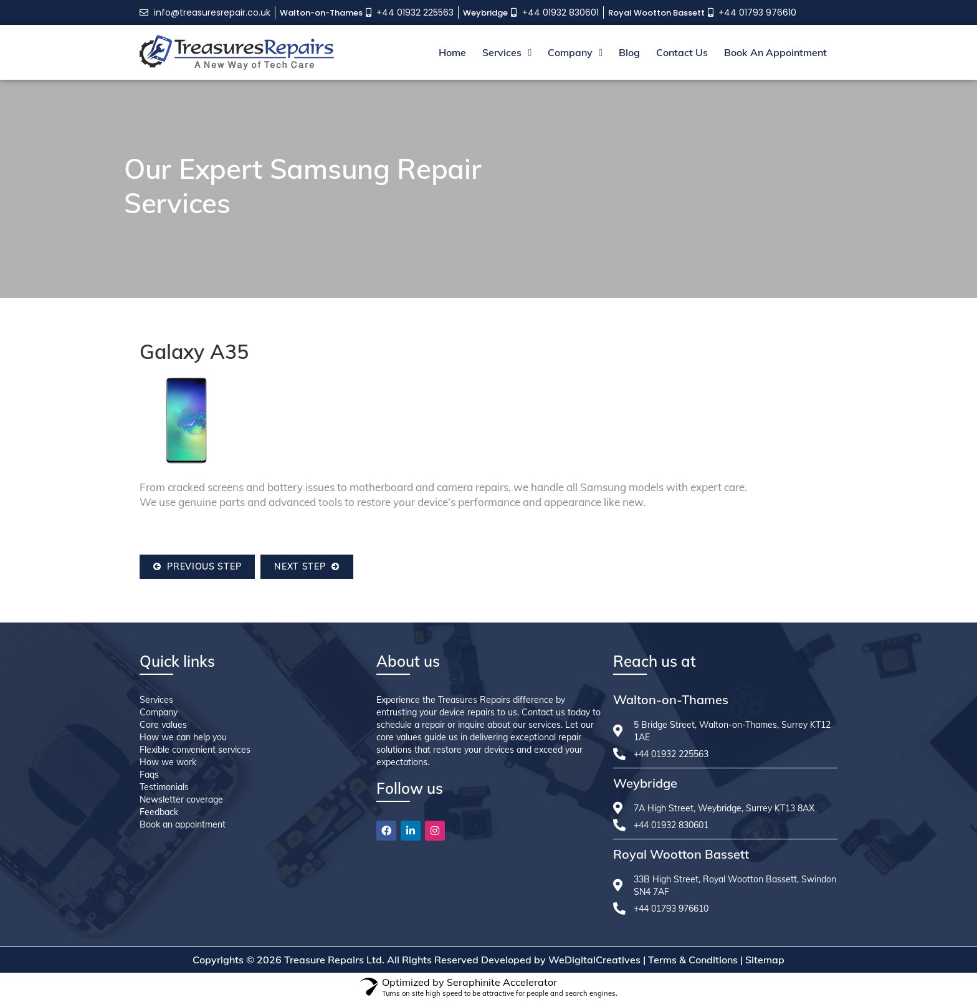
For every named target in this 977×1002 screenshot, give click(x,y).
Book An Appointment (775, 52)
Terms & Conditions (693, 959)
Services (506, 52)
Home (452, 52)
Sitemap (764, 959)
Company (575, 52)
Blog (629, 52)
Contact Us (682, 52)
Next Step (306, 566)
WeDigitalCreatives (594, 959)
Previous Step (197, 566)
